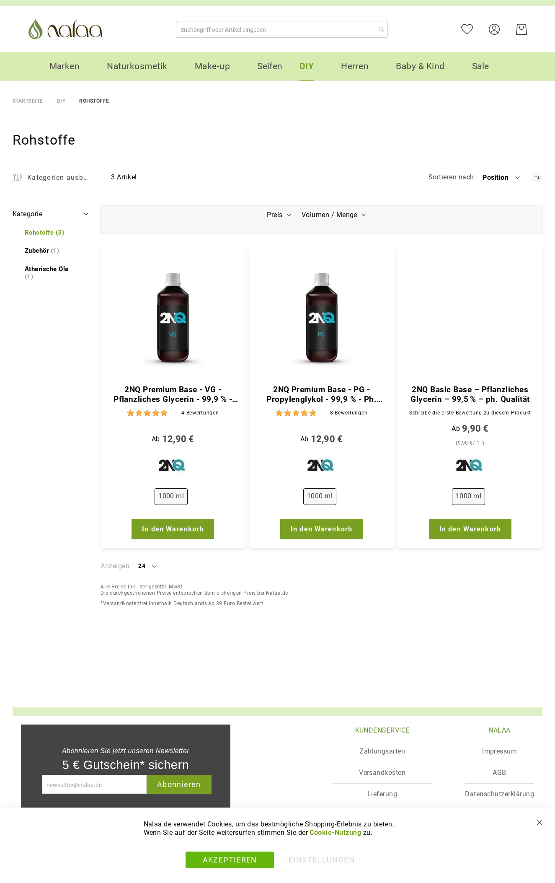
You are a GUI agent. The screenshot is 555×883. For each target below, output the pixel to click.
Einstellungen (322, 859)
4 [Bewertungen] (200, 413)
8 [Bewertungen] (348, 413)
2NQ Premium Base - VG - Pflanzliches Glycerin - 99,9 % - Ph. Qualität (173, 395)
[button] (502, 177)
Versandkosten (382, 773)
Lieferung (382, 794)
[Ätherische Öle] (51, 273)
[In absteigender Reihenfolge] (537, 177)
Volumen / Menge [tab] (330, 215)
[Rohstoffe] (44, 233)
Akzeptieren (230, 859)
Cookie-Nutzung (335, 832)
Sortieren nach (451, 177)
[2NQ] (172, 467)
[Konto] (499, 29)
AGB (499, 773)
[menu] (277, 66)
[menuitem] (64, 66)
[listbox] (172, 498)
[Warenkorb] (521, 29)
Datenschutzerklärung (499, 794)
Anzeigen (115, 566)
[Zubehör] (42, 251)
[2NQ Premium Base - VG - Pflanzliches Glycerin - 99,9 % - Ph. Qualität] (172, 318)
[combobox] (282, 29)
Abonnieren (179, 784)
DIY (61, 101)
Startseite (28, 101)
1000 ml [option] (171, 496)
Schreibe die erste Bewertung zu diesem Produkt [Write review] (470, 413)
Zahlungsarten (382, 751)
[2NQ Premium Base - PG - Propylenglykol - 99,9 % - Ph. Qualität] (321, 318)
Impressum (499, 751)
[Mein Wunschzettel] (472, 29)
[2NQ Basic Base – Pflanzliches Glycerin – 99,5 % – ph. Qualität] (470, 318)
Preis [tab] (273, 215)
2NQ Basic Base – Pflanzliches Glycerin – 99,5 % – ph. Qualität (469, 394)
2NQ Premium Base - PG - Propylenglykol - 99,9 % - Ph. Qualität (321, 395)
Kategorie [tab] (27, 214)
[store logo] (67, 29)
